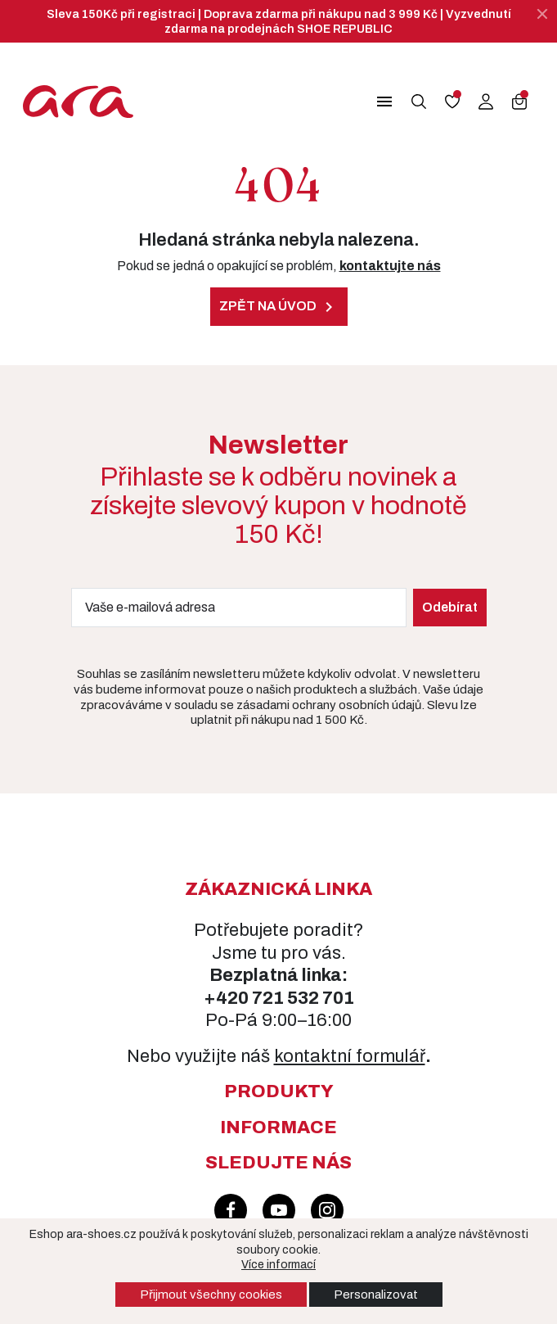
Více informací (278, 1264)
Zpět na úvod (279, 307)
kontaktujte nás (390, 266)
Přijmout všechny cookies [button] (211, 1294)
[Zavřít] (542, 13)
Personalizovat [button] (376, 1294)
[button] (374, 101)
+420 (228, 998)
